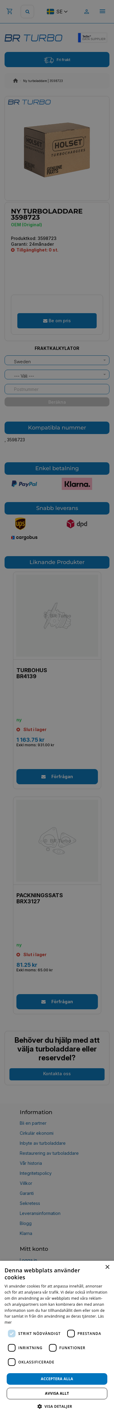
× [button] (107, 1267)
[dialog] (57, 1338)
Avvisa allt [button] (57, 1393)
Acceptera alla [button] (57, 1378)
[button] (57, 1406)
